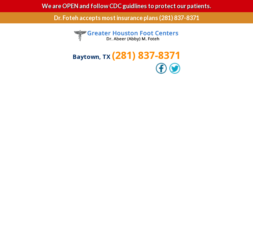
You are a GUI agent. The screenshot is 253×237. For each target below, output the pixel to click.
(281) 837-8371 (146, 55)
